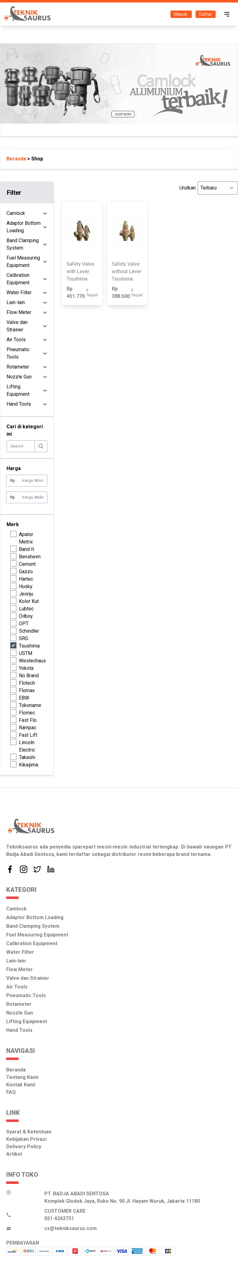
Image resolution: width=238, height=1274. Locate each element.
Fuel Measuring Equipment (23, 261)
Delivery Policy (23, 1147)
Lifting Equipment (18, 390)
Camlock (16, 213)
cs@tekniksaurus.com (70, 1228)
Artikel (14, 1154)
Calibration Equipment (18, 279)
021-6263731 (59, 1218)
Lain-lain (16, 302)
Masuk (181, 14)
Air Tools (16, 339)
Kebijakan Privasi (26, 1139)
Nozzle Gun (19, 377)
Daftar (205, 14)
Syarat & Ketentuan (28, 1132)
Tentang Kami (22, 1077)
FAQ (11, 1092)
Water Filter (19, 292)
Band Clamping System (23, 244)
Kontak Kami (20, 1085)
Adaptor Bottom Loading (24, 226)
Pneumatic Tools (18, 353)
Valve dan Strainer (17, 326)
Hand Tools (19, 404)
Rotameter (18, 367)
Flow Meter (19, 312)
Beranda (16, 1070)
